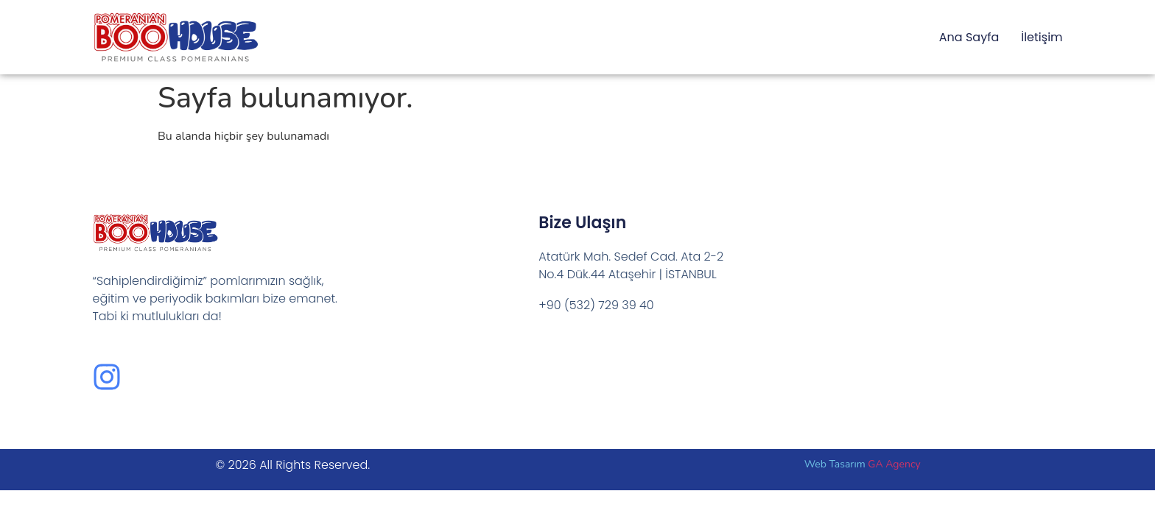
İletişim (1041, 37)
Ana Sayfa (969, 37)
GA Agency (894, 464)
